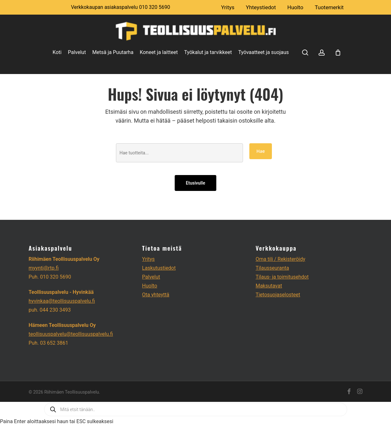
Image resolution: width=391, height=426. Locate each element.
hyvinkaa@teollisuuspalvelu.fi (62, 301)
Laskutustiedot (159, 268)
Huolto (149, 286)
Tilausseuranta (272, 268)
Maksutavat (269, 286)
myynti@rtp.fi (44, 268)
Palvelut (151, 277)
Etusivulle (195, 183)
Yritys (148, 259)
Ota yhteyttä (155, 295)
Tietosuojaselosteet (278, 295)
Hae (260, 151)
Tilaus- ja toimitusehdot (282, 277)
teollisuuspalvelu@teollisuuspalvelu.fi (71, 334)
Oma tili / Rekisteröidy (280, 259)
